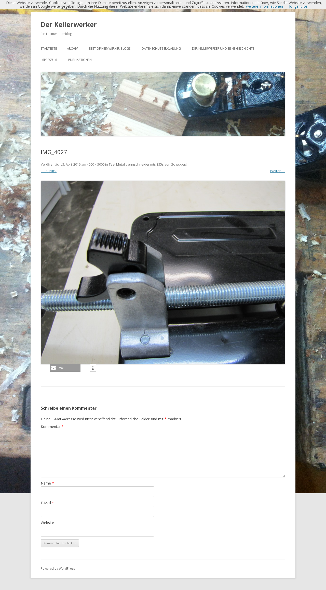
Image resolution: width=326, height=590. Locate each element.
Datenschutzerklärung (161, 48)
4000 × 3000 (95, 164)
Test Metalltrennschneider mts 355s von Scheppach (148, 164)
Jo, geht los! (298, 6)
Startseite (49, 48)
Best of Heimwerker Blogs (109, 48)
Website (47, 522)
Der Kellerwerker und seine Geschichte (223, 48)
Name (47, 483)
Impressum (49, 60)
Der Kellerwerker (69, 24)
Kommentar (52, 426)
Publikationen (80, 60)
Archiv (72, 48)
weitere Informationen (264, 6)
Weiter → (277, 170)
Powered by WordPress (58, 568)
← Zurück (49, 170)
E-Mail (47, 502)
